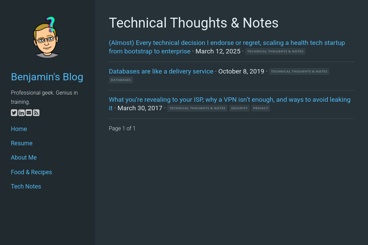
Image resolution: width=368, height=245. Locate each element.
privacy (260, 108)
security (239, 108)
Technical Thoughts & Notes (275, 51)
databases (121, 80)
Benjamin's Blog (47, 77)
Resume (22, 143)
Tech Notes (26, 186)
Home (19, 129)
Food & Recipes (31, 172)
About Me (24, 157)
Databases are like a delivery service (161, 71)
